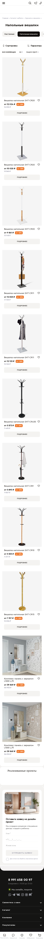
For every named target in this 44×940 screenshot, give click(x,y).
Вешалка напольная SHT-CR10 (19, 550)
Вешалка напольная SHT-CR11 (19, 293)
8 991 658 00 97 (20, 879)
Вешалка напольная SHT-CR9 (19, 486)
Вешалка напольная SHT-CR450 (20, 422)
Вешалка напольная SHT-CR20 (19, 100)
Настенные (9, 34)
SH (21, 52)
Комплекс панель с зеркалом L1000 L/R (19, 680)
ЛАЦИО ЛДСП (32, 52)
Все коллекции (9, 52)
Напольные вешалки (29, 34)
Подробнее (22, 113)
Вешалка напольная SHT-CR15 (19, 614)
